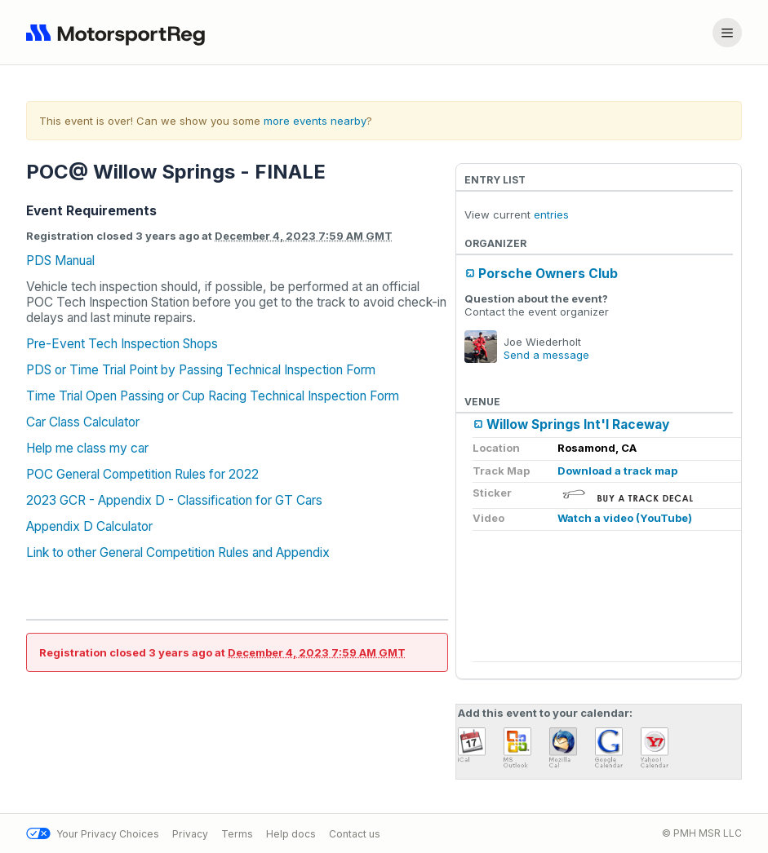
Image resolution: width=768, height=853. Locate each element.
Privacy (190, 834)
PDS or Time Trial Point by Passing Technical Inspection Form (200, 370)
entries (551, 214)
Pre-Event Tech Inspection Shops (122, 343)
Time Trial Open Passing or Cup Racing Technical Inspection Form (212, 396)
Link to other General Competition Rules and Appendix (178, 552)
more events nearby (315, 120)
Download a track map (617, 470)
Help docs (291, 834)
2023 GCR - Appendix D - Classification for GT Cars (174, 500)
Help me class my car (87, 448)
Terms (237, 834)
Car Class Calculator (83, 422)
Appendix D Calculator (89, 526)
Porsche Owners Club (548, 273)
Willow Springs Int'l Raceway (577, 424)
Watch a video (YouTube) (624, 517)
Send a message (546, 354)
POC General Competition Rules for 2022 (142, 474)
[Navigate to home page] (119, 32)
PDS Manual (60, 260)
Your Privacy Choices (92, 834)
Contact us (354, 834)
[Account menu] (727, 32)
